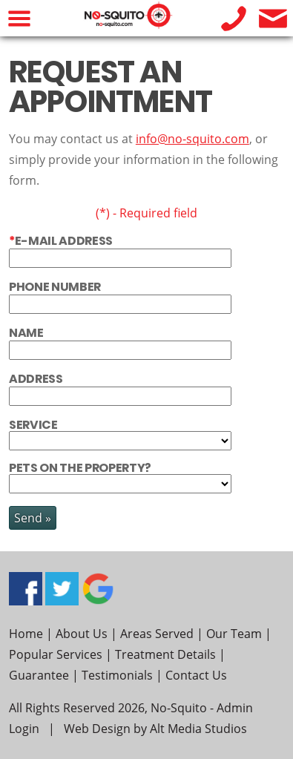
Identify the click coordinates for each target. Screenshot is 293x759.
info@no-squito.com (192, 139)
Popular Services (55, 654)
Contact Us (196, 675)
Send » (32, 518)
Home (26, 633)
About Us (82, 633)
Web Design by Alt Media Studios (155, 728)
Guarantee (39, 675)
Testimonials (117, 675)
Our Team (234, 633)
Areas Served (157, 633)
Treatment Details (165, 654)
